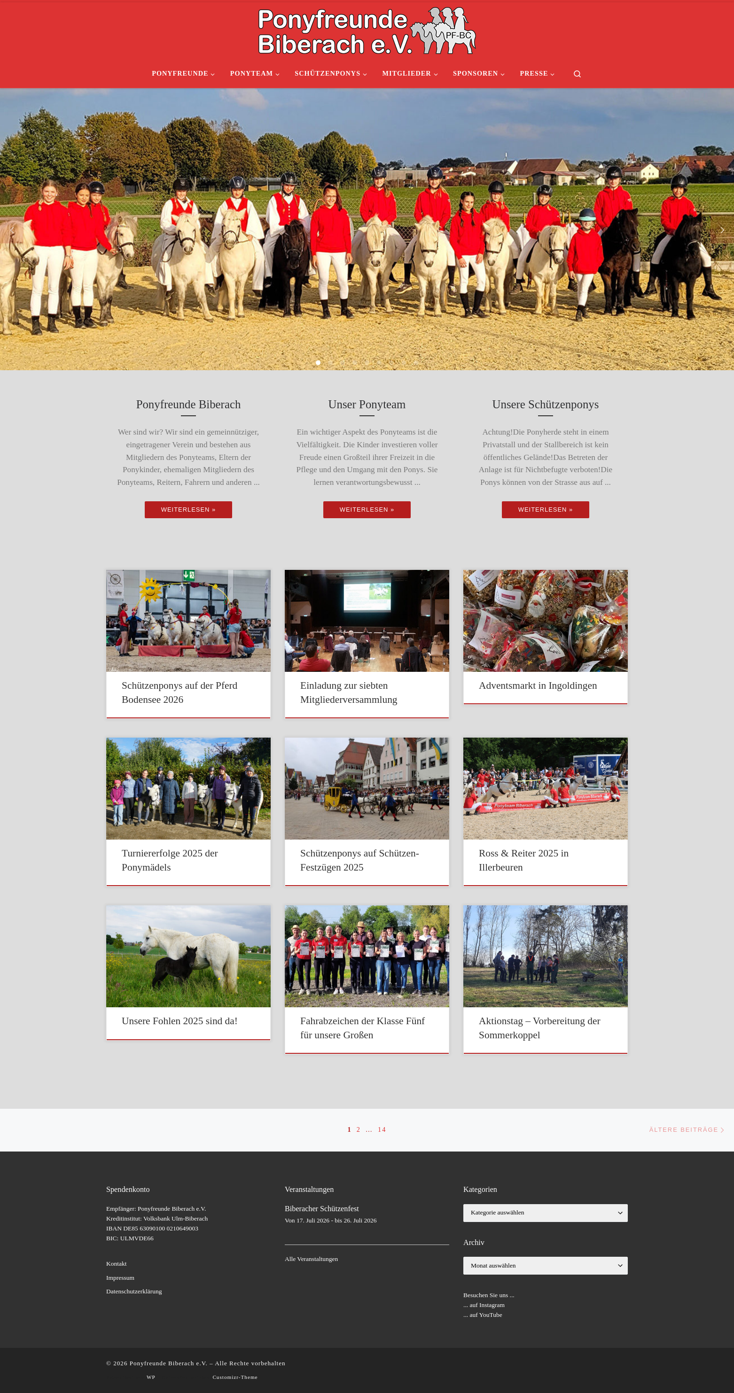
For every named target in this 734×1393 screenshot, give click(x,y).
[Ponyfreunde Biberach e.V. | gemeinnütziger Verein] (367, 29)
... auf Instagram (484, 1304)
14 (382, 1129)
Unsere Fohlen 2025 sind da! (180, 1021)
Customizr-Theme (235, 1377)
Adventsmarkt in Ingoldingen (538, 685)
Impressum (120, 1277)
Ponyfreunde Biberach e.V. (169, 1363)
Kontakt (116, 1263)
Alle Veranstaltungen (311, 1258)
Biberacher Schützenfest (322, 1209)
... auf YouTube (482, 1314)
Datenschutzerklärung (134, 1291)
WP (151, 1377)
